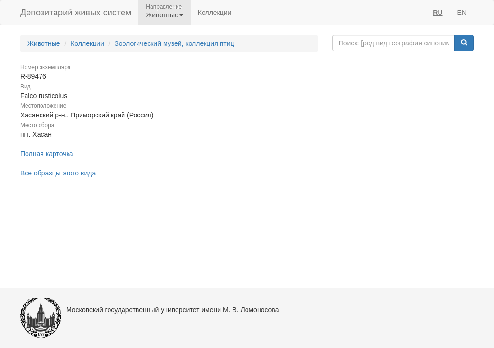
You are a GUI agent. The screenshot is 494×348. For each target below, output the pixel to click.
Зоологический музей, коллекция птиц (174, 43)
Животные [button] (164, 15)
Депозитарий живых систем (75, 12)
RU (437, 12)
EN (462, 12)
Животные (43, 43)
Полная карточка (46, 154)
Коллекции (215, 12)
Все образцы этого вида (58, 173)
